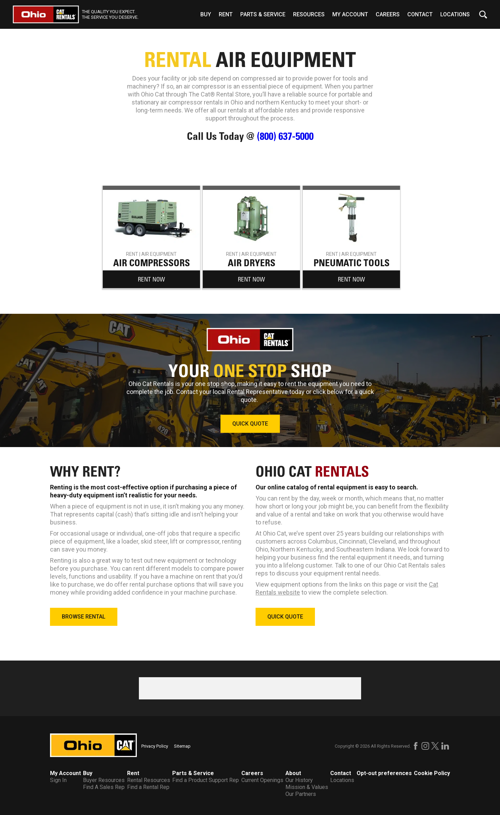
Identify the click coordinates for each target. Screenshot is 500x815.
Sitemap (182, 746)
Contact (420, 14)
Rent (226, 14)
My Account (350, 14)
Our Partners (300, 794)
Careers (388, 14)
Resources (309, 14)
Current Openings (262, 780)
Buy (205, 14)
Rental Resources (148, 780)
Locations (455, 14)
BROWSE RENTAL (84, 616)
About (293, 773)
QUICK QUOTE (250, 423)
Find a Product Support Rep (205, 780)
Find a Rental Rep (148, 787)
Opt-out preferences (384, 773)
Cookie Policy (432, 773)
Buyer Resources (104, 780)
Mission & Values (306, 787)
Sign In (58, 780)
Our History (299, 780)
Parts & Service (262, 14)
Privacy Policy (154, 746)
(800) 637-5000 (285, 136)
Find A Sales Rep (104, 787)
